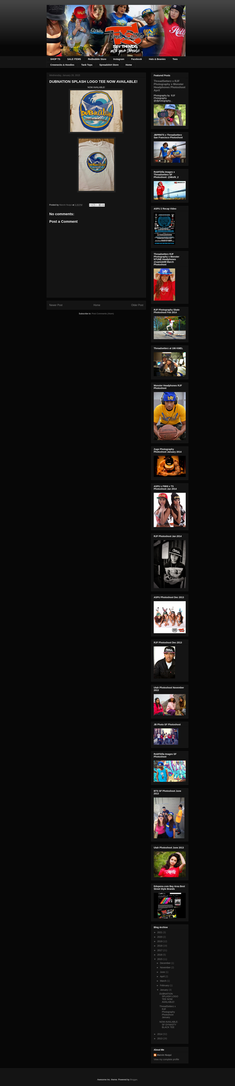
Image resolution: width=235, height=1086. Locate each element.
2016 (160, 954)
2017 (160, 950)
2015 (160, 959)
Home (128, 65)
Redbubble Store (97, 59)
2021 (160, 932)
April (162, 976)
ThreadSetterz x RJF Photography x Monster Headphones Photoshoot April (169, 86)
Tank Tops (86, 65)
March (163, 981)
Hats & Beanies (157, 59)
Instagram (118, 59)
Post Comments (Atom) (103, 313)
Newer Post (56, 305)
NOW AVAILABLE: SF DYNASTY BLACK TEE (168, 1025)
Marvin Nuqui (164, 1055)
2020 (160, 937)
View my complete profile (166, 1059)
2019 (160, 941)
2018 (160, 945)
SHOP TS (55, 59)
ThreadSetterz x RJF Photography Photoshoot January (167, 1012)
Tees (175, 59)
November (165, 967)
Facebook (136, 59)
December (165, 963)
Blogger (133, 1079)
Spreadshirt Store (108, 65)
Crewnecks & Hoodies (62, 65)
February (165, 985)
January (164, 990)
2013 (160, 1038)
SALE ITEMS (74, 59)
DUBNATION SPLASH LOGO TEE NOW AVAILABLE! (168, 997)
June (162, 972)
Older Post (137, 305)
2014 (160, 1034)
